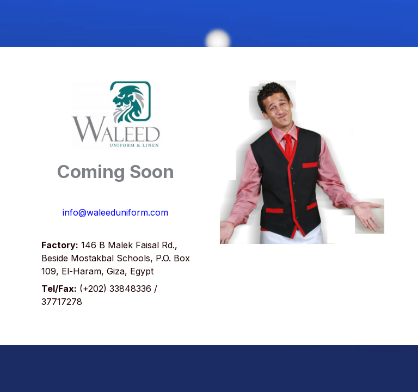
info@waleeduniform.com (115, 212)
